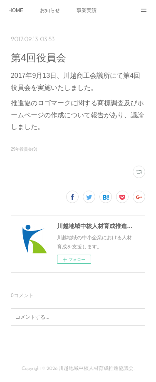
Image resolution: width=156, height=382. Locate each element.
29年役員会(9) (24, 149)
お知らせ (50, 10)
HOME (15, 10)
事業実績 (87, 10)
